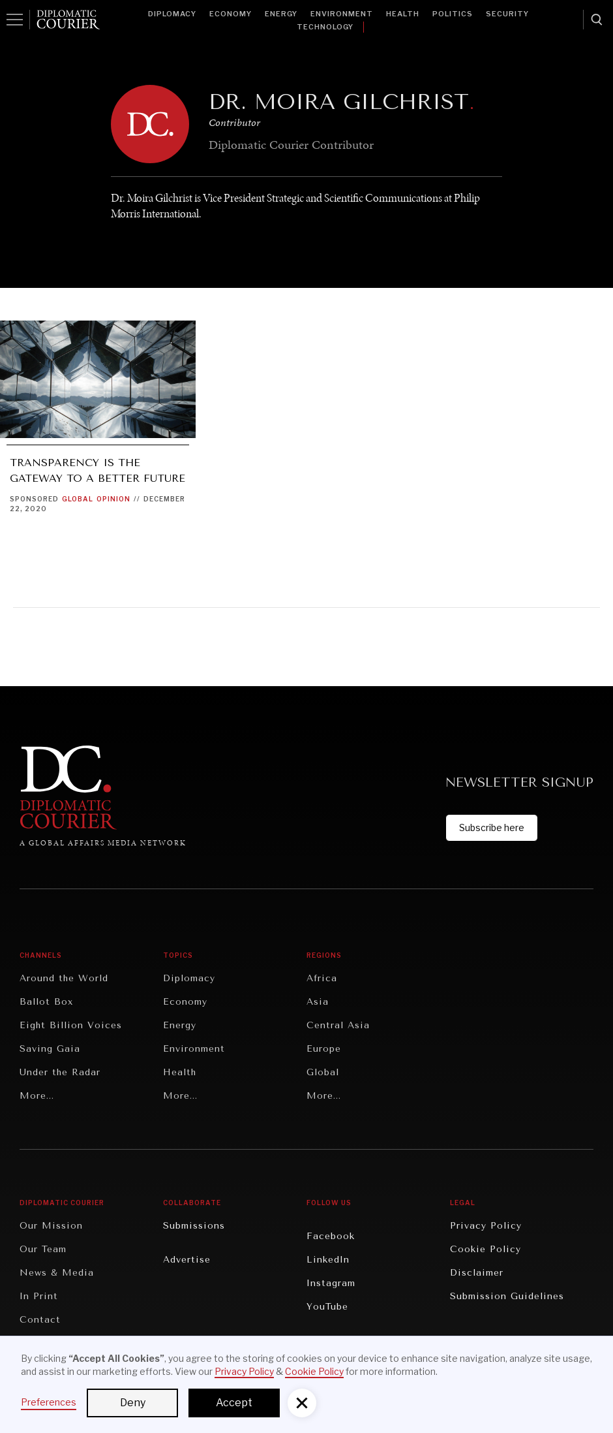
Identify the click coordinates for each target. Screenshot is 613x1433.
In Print (39, 1296)
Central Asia (338, 1025)
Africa (321, 978)
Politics (452, 13)
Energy (281, 13)
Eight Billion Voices (71, 1025)
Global (77, 499)
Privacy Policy (486, 1225)
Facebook (330, 1236)
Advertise (187, 1259)
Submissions (194, 1225)
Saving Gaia (50, 1048)
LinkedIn (328, 1259)
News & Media (57, 1272)
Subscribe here (491, 827)
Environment (341, 13)
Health (402, 13)
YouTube (327, 1306)
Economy (230, 13)
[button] (302, 1403)
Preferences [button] (48, 1402)
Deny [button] (132, 1402)
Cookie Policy (485, 1249)
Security (507, 13)
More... (37, 1095)
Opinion (113, 499)
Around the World (64, 978)
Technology (325, 26)
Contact (40, 1319)
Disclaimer (476, 1272)
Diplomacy (172, 13)
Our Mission (51, 1225)
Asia (317, 1001)
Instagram (330, 1283)
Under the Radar (60, 1072)
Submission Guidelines (507, 1296)
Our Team (43, 1249)
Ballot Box (46, 1001)
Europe (323, 1048)
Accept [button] (234, 1402)
